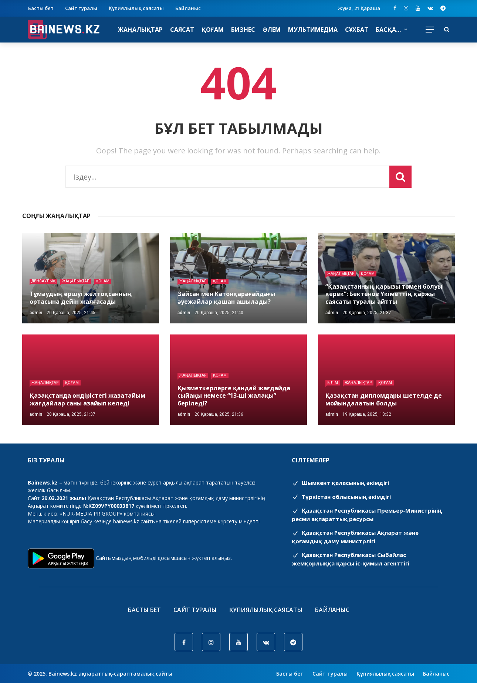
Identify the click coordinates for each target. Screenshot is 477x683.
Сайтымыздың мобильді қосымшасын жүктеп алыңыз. (164, 557)
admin (36, 312)
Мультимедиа (313, 30)
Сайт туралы (81, 8)
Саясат (182, 30)
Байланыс (188, 8)
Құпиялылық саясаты (136, 8)
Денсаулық (43, 281)
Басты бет (41, 8)
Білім (332, 383)
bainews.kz (126, 521)
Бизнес (243, 30)
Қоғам (213, 30)
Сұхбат (356, 30)
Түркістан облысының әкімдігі (341, 496)
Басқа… (388, 30)
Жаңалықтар (140, 30)
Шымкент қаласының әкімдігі (340, 482)
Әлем (272, 30)
